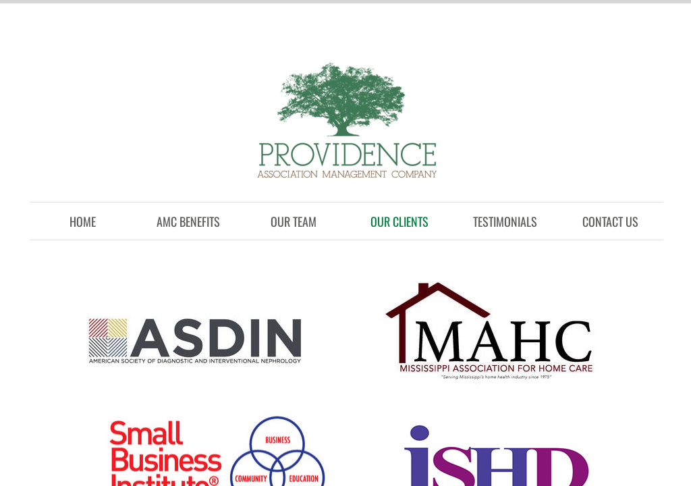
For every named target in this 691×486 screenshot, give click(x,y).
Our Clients (399, 221)
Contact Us (610, 221)
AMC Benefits (188, 221)
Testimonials (505, 221)
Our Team (293, 221)
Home (83, 221)
